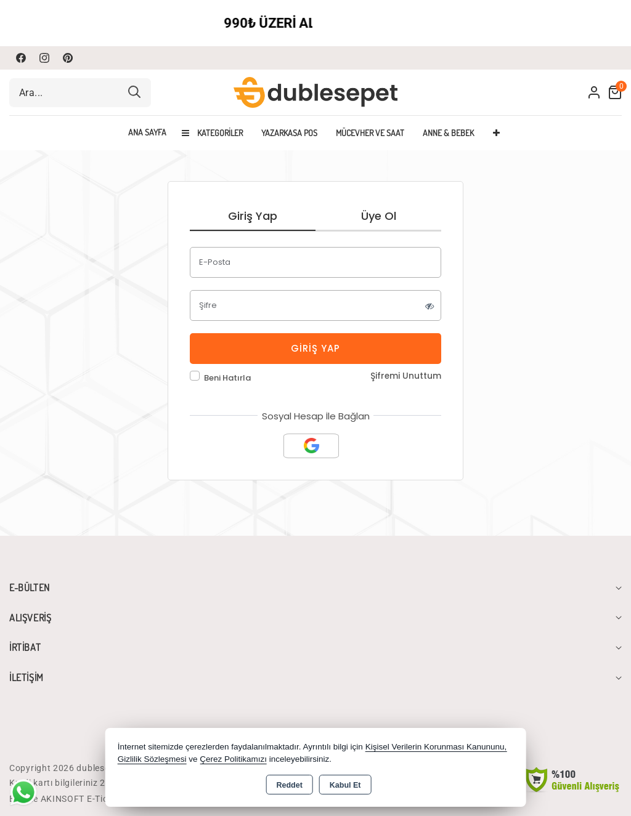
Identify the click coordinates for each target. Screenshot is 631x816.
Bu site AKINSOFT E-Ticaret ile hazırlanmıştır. (104, 799)
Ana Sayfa (147, 132)
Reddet (289, 785)
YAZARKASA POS (289, 132)
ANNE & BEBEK (448, 132)
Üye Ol (378, 216)
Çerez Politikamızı (233, 759)
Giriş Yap (252, 216)
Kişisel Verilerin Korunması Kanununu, (436, 746)
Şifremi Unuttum (405, 376)
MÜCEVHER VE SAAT (370, 132)
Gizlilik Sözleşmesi (152, 759)
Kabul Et (345, 785)
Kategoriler (212, 132)
